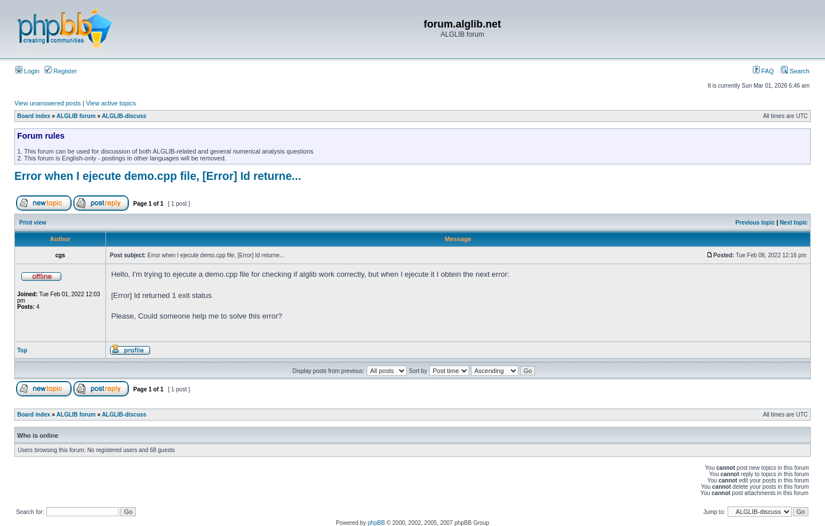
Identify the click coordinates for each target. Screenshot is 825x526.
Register (61, 71)
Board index (33, 116)
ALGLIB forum (76, 116)
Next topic (793, 222)
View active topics (111, 103)
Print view (32, 222)
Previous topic (755, 222)
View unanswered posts (47, 103)
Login (27, 71)
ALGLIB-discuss (124, 116)
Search (795, 71)
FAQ (763, 71)
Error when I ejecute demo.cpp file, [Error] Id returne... (157, 176)
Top (22, 350)
